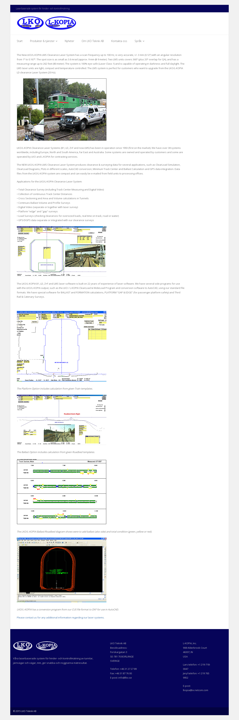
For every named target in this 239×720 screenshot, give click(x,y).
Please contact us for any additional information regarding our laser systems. (60, 617)
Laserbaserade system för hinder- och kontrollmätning (43, 8)
